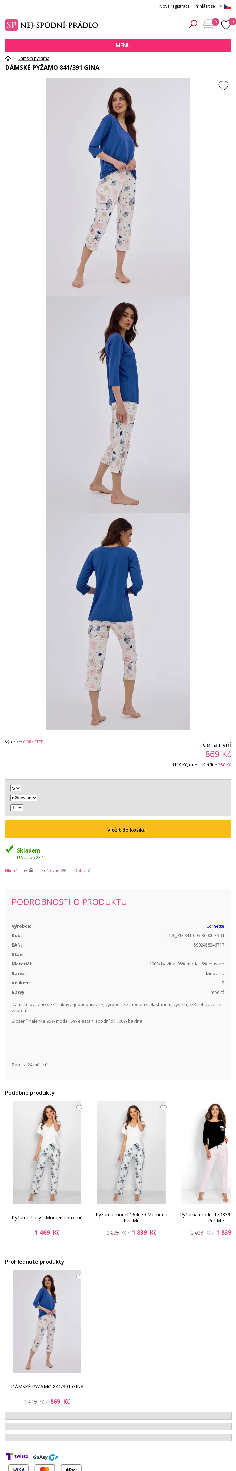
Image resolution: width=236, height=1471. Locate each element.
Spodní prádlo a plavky (52, 24)
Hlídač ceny (16, 870)
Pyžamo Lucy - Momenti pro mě (47, 1217)
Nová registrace (174, 6)
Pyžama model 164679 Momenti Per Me (131, 1217)
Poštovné (50, 870)
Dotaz (80, 870)
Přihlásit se (205, 6)
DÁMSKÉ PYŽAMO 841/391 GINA (47, 1386)
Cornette (33, 742)
